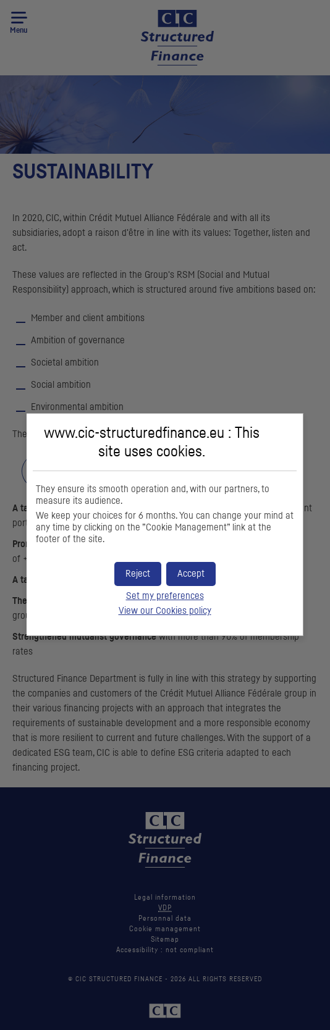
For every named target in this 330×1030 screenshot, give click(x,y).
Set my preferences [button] (165, 596)
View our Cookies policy (165, 611)
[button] (191, 574)
